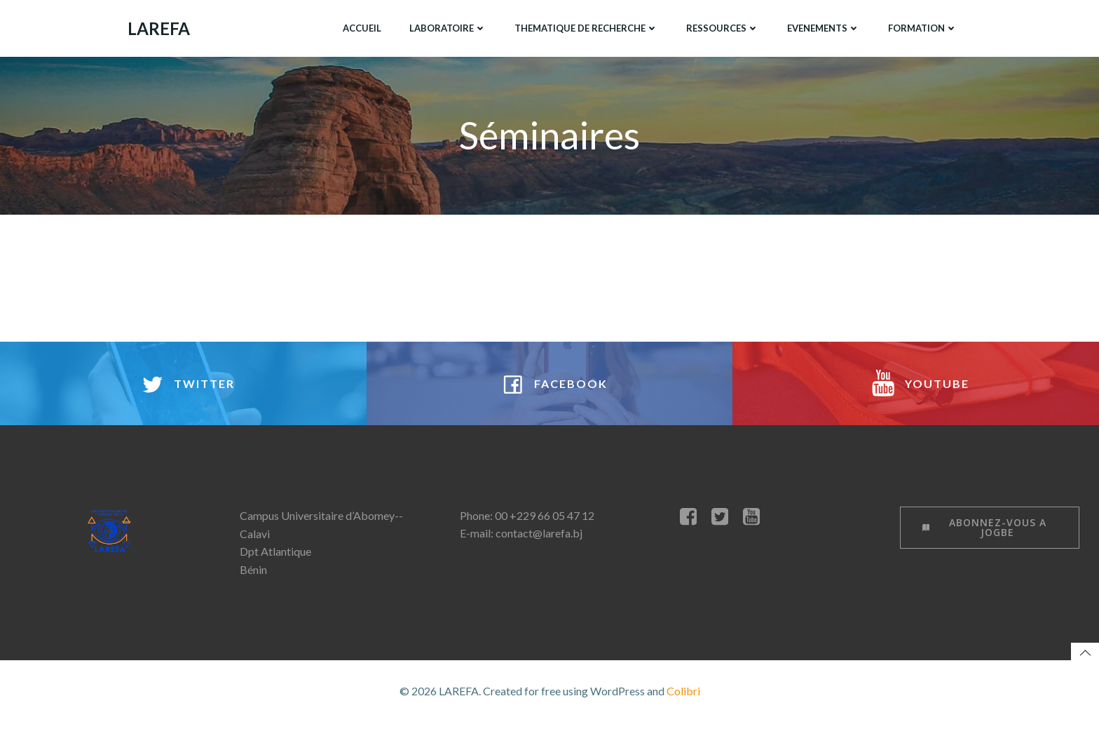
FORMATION (922, 27)
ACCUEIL (361, 27)
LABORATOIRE (447, 27)
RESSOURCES (721, 27)
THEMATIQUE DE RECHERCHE (585, 27)
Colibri (683, 697)
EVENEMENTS (822, 27)
